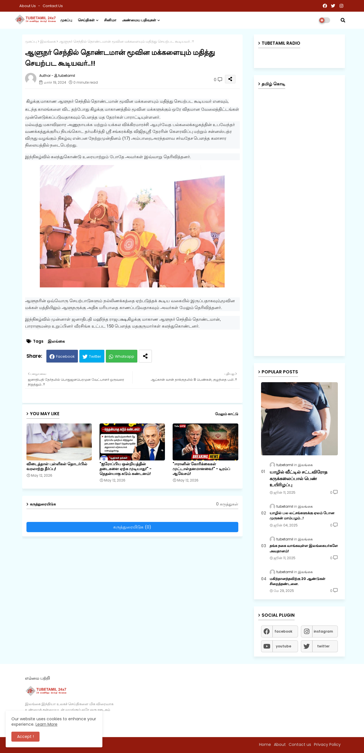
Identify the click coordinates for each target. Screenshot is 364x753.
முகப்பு (66, 20)
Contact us (53, 6)
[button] (343, 20)
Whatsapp (124, 356)
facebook (283, 631)
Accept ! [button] (25, 736)
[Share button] (145, 356)
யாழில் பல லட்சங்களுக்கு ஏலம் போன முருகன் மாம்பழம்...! (302, 516)
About (280, 744)
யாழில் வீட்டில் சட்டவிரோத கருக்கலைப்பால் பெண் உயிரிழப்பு (298, 478)
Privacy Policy (327, 744)
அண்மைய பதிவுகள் (139, 20)
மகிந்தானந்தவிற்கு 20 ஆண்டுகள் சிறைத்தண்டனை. (297, 581)
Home (265, 744)
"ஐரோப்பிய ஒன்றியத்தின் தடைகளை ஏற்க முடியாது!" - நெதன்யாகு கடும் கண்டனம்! (126, 469)
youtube (283, 646)
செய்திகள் (86, 20)
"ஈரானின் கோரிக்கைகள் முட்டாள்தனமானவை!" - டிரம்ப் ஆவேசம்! (201, 469)
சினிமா (110, 20)
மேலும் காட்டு (226, 414)
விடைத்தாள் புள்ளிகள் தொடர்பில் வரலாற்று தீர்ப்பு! (56, 466)
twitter (323, 646)
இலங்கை (48, 41)
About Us (28, 6)
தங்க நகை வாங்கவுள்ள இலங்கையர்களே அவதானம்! (304, 548)
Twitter (95, 356)
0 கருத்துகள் (227, 504)
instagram (323, 631)
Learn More (46, 724)
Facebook (65, 356)
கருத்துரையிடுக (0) (132, 527)
